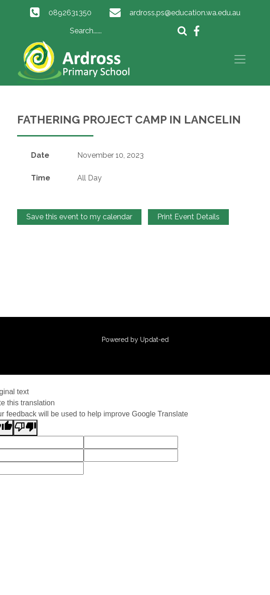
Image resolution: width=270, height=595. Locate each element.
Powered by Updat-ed (135, 339)
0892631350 (70, 12)
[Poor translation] (25, 428)
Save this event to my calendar (79, 216)
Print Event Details (188, 216)
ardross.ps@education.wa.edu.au (184, 12)
